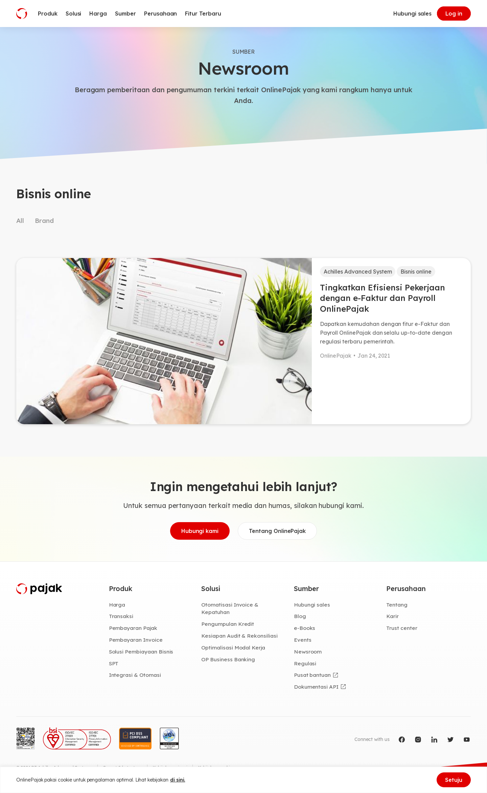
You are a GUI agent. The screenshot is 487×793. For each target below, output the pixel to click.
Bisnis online (415, 271)
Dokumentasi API (316, 686)
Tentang (397, 604)
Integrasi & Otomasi (135, 674)
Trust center (401, 627)
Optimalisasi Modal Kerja (233, 647)
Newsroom (308, 651)
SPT (114, 663)
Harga (117, 604)
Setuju (453, 779)
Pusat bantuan (312, 674)
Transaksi (121, 616)
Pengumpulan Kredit (227, 623)
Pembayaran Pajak (133, 627)
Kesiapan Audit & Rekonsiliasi (239, 635)
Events (302, 639)
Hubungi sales (412, 13)
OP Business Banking (228, 659)
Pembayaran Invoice (136, 639)
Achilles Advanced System (358, 271)
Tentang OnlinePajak (277, 531)
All (20, 220)
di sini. (177, 780)
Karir (392, 616)
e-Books (305, 627)
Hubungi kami (199, 531)
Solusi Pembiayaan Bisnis (141, 651)
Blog (300, 616)
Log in (453, 13)
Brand (44, 220)
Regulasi (305, 663)
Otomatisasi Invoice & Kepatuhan (229, 608)
